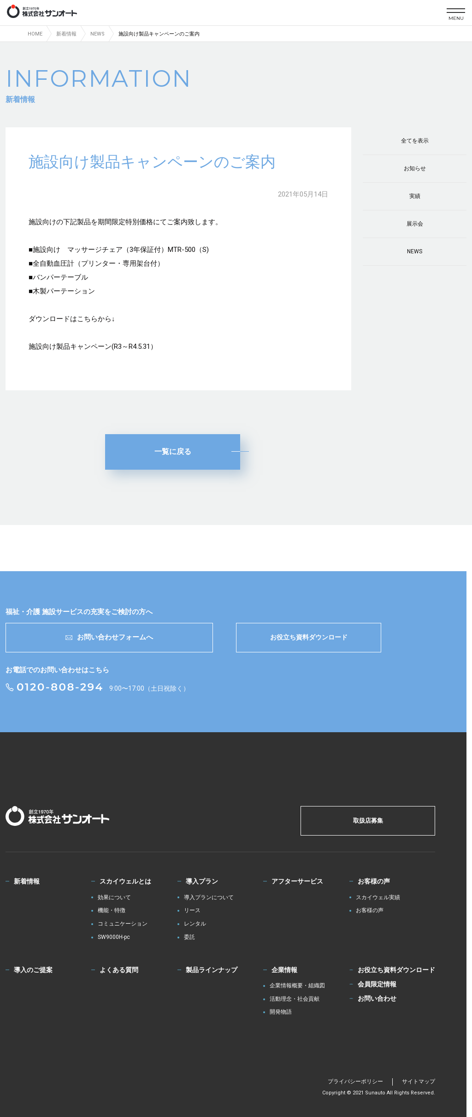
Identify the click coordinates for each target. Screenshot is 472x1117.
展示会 (415, 224)
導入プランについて (209, 898)
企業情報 (284, 970)
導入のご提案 (33, 970)
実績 (414, 196)
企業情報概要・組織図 (297, 986)
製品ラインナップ (211, 970)
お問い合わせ (377, 998)
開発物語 (281, 1012)
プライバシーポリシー (355, 1081)
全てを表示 (415, 140)
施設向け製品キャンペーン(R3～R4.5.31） (93, 346)
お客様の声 (374, 881)
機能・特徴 (111, 911)
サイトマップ (418, 1081)
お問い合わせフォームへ (109, 637)
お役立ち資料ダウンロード (309, 637)
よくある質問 (119, 970)
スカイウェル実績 (378, 898)
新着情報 (27, 881)
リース (192, 911)
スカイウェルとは (125, 881)
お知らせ (415, 168)
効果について (114, 898)
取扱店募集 (368, 820)
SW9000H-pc (114, 937)
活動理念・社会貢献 (294, 999)
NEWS (414, 251)
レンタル (195, 924)
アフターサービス (297, 881)
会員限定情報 (377, 984)
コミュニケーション (123, 924)
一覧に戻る (172, 451)
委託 (189, 937)
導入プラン (202, 881)
